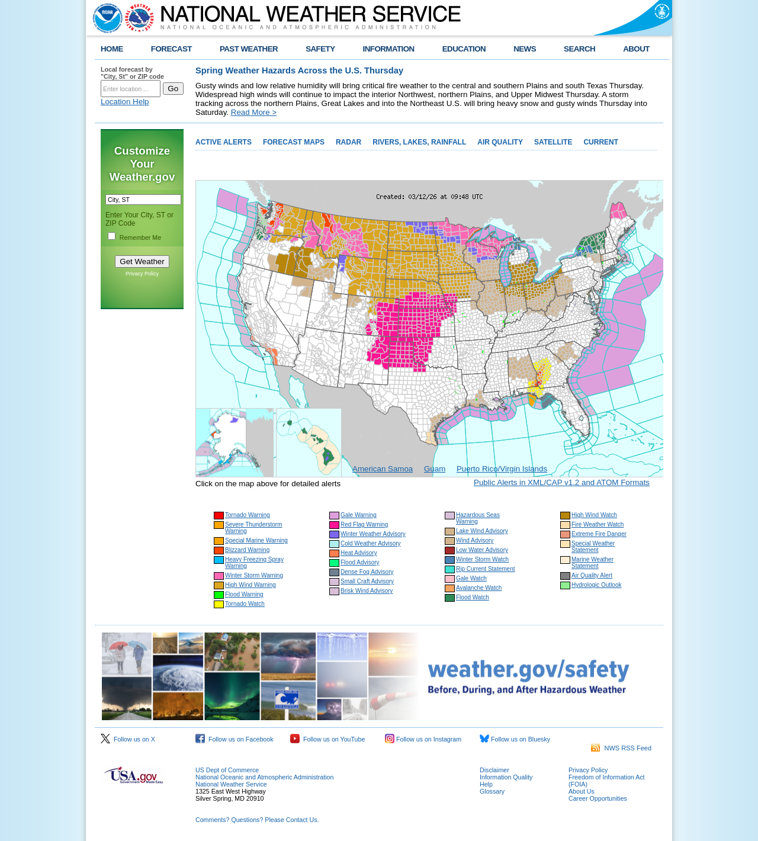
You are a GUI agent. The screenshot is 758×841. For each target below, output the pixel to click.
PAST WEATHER (249, 48)
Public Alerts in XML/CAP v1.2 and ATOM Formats (562, 482)
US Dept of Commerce (227, 769)
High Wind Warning (250, 585)
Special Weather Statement (593, 546)
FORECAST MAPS (294, 142)
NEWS (524, 48)
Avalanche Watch (479, 588)
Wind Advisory (474, 540)
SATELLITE (553, 142)
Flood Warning (244, 594)
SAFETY (320, 48)
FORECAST (171, 48)
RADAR (348, 142)
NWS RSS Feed (621, 748)
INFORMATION (389, 48)
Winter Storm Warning (254, 575)
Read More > (254, 112)
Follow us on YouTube (327, 739)
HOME (112, 48)
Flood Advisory (360, 562)
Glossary (492, 791)
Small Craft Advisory (367, 581)
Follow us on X (128, 739)
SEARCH (579, 48)
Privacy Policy (142, 274)
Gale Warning (359, 515)
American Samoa (382, 468)
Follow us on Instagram (423, 739)
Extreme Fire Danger (599, 534)
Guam (434, 468)
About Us (581, 791)
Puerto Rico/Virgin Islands (502, 468)
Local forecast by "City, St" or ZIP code (132, 73)
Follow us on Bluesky (515, 739)
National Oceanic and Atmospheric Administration (264, 777)
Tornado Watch (245, 604)
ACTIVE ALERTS (223, 142)
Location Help (125, 101)
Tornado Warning (247, 515)
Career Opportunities (597, 798)
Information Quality (506, 777)
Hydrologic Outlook (596, 585)
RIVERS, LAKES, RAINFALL (419, 142)
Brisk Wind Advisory (367, 591)
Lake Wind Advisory (482, 531)
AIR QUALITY (500, 142)
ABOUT (636, 48)
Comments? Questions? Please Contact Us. (257, 819)
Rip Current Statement (485, 569)
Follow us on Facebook (234, 739)
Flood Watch (472, 597)
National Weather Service (231, 784)
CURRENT (600, 142)
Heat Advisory (359, 553)
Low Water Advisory (482, 550)
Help (486, 784)
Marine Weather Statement (592, 562)
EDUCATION (464, 48)
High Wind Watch (594, 515)
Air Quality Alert (591, 575)
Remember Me (140, 237)
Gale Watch (471, 578)
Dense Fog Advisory (367, 572)
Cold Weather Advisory (371, 543)
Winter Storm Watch (482, 559)
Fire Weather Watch (597, 524)
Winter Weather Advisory (373, 534)
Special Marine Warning (256, 540)
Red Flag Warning (364, 524)
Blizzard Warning (247, 550)
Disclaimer (494, 769)
